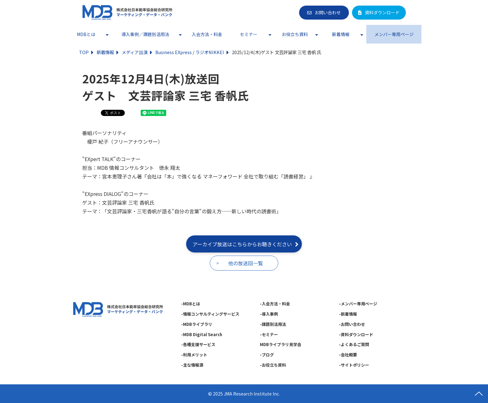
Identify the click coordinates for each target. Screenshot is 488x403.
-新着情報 (348, 314)
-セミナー (269, 334)
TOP (84, 52)
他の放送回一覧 (245, 263)
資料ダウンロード (382, 12)
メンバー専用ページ (394, 34)
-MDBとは (190, 304)
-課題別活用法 (273, 324)
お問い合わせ (328, 12)
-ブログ (267, 355)
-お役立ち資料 (273, 365)
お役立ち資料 (295, 34)
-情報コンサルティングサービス (210, 314)
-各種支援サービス (198, 344)
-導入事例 (269, 314)
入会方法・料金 (207, 34)
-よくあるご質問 (354, 344)
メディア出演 (135, 52)
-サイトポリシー (354, 365)
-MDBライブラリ (196, 324)
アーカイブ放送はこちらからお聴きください (242, 244)
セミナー (248, 34)
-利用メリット (194, 355)
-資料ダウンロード (356, 334)
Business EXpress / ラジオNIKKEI (189, 52)
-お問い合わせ (352, 324)
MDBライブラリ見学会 (280, 344)
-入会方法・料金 (275, 304)
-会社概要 (348, 355)
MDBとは (86, 34)
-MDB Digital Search (201, 334)
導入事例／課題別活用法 (145, 34)
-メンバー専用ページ (358, 304)
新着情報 (341, 34)
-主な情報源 (192, 365)
